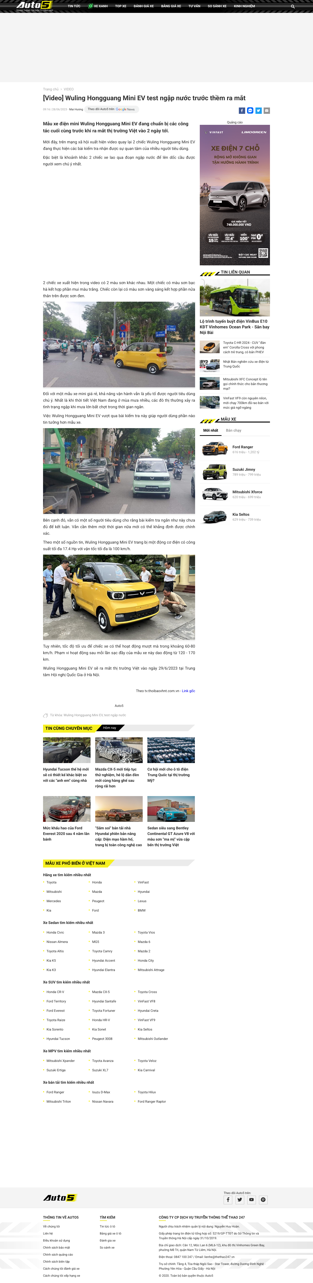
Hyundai (144, 892)
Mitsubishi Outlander (153, 1039)
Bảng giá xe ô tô (110, 1233)
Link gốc (188, 691)
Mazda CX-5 (101, 992)
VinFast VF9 (146, 1020)
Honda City (146, 961)
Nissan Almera (57, 942)
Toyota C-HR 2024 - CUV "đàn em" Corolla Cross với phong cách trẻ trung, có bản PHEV (244, 347)
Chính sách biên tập (56, 1262)
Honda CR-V (55, 992)
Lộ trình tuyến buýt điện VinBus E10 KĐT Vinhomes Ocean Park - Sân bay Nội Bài (234, 327)
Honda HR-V (101, 1020)
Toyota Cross (147, 992)
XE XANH (98, 6)
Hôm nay (109, 728)
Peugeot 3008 (102, 1039)
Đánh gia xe (108, 1240)
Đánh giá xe (144, 6)
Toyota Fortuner (103, 1011)
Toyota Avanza (102, 1061)
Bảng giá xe (171, 6)
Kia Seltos (145, 1029)
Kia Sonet (99, 1029)
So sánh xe (217, 6)
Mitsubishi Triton (59, 1102)
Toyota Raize (56, 1020)
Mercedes (54, 901)
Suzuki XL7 (100, 1070)
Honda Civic (55, 932)
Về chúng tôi (51, 1226)
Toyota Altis (55, 951)
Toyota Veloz (147, 1061)
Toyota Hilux (147, 1092)
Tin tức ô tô (107, 1226)
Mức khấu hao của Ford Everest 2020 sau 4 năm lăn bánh (66, 834)
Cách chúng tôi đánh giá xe (61, 1269)
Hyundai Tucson (58, 1039)
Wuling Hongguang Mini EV (83, 715)
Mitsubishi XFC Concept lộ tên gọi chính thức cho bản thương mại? (245, 384)
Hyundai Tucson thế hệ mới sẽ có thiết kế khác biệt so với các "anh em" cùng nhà (66, 775)
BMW (142, 910)
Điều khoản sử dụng (56, 1240)
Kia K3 (51, 970)
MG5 (95, 942)
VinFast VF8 (146, 1001)
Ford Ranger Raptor (152, 1102)
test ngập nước (115, 715)
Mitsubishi (54, 892)
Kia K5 (51, 961)
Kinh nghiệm (244, 6)
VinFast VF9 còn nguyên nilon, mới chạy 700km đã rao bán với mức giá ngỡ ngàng (246, 403)
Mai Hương (76, 109)
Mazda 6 (144, 942)
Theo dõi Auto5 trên (101, 109)
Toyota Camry (102, 951)
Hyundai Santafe (104, 1001)
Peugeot (98, 901)
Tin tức (74, 6)
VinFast (143, 882)
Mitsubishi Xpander (61, 1061)
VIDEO (69, 89)
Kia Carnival (146, 1070)
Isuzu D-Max (101, 1092)
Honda (97, 882)
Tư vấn (194, 6)
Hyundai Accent (103, 961)
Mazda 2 (144, 951)
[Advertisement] (156, 47)
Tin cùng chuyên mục (68, 728)
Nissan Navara (102, 1102)
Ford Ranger (55, 1092)
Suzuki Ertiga (56, 1070)
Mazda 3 (98, 932)
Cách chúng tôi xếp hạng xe (61, 1276)
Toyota (51, 882)
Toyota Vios (146, 932)
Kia (49, 910)
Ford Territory (56, 1001)
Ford (95, 910)
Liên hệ (48, 1233)
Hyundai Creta (148, 1011)
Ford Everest (56, 1011)
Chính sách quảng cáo (58, 1255)
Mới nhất (210, 430)
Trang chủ (50, 89)
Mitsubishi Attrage (151, 970)
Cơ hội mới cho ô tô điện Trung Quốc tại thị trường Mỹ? (168, 775)
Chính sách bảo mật (56, 1248)
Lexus (142, 901)
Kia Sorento (55, 1029)
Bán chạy (233, 430)
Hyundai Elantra (103, 970)
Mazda (97, 892)
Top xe (120, 6)
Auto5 (119, 706)
